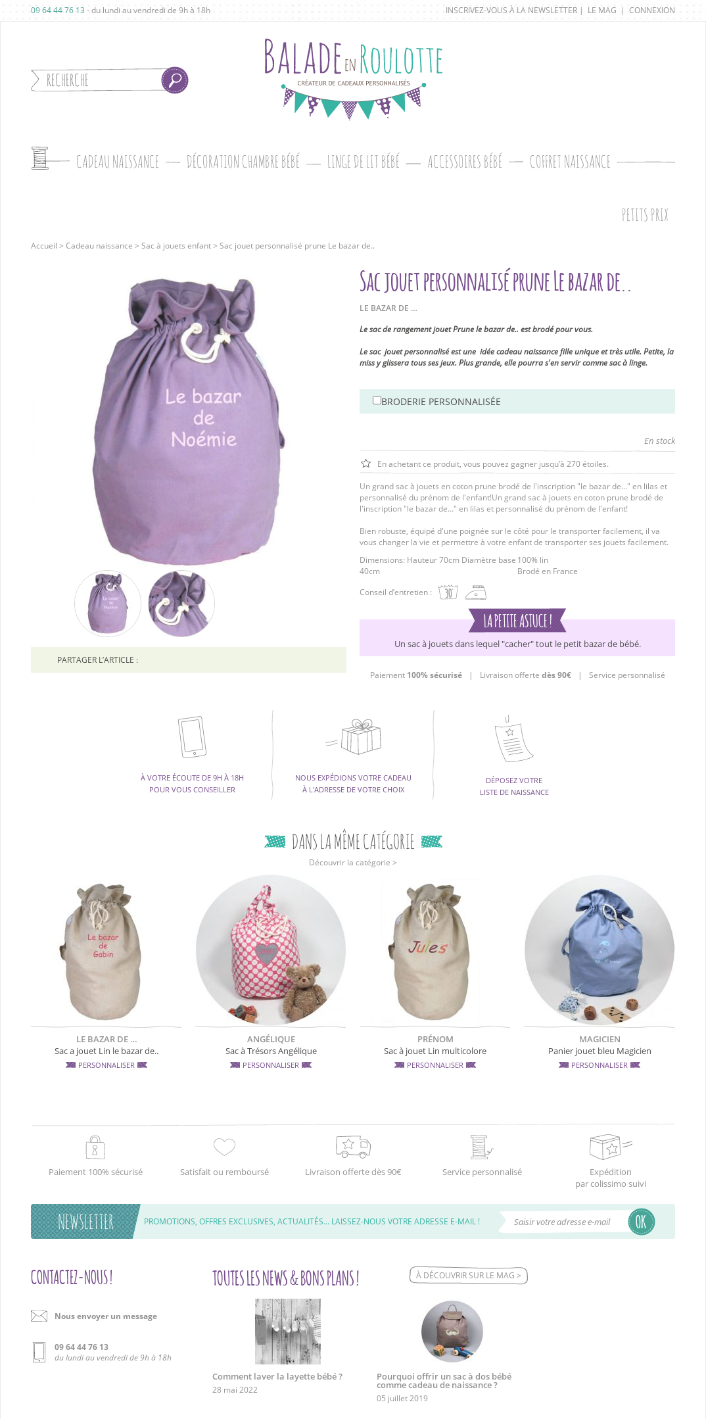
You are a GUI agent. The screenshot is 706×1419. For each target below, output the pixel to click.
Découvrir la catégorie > (353, 862)
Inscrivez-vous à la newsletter (511, 10)
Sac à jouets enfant (176, 245)
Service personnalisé (627, 675)
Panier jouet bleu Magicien (599, 1051)
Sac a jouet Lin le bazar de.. (106, 1051)
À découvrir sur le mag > (468, 1275)
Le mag (602, 10)
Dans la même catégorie (353, 841)
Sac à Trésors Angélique (271, 1051)
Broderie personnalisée (441, 401)
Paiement (416, 675)
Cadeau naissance (99, 245)
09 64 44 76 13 (58, 10)
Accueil (44, 245)
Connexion (652, 10)
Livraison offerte (525, 675)
